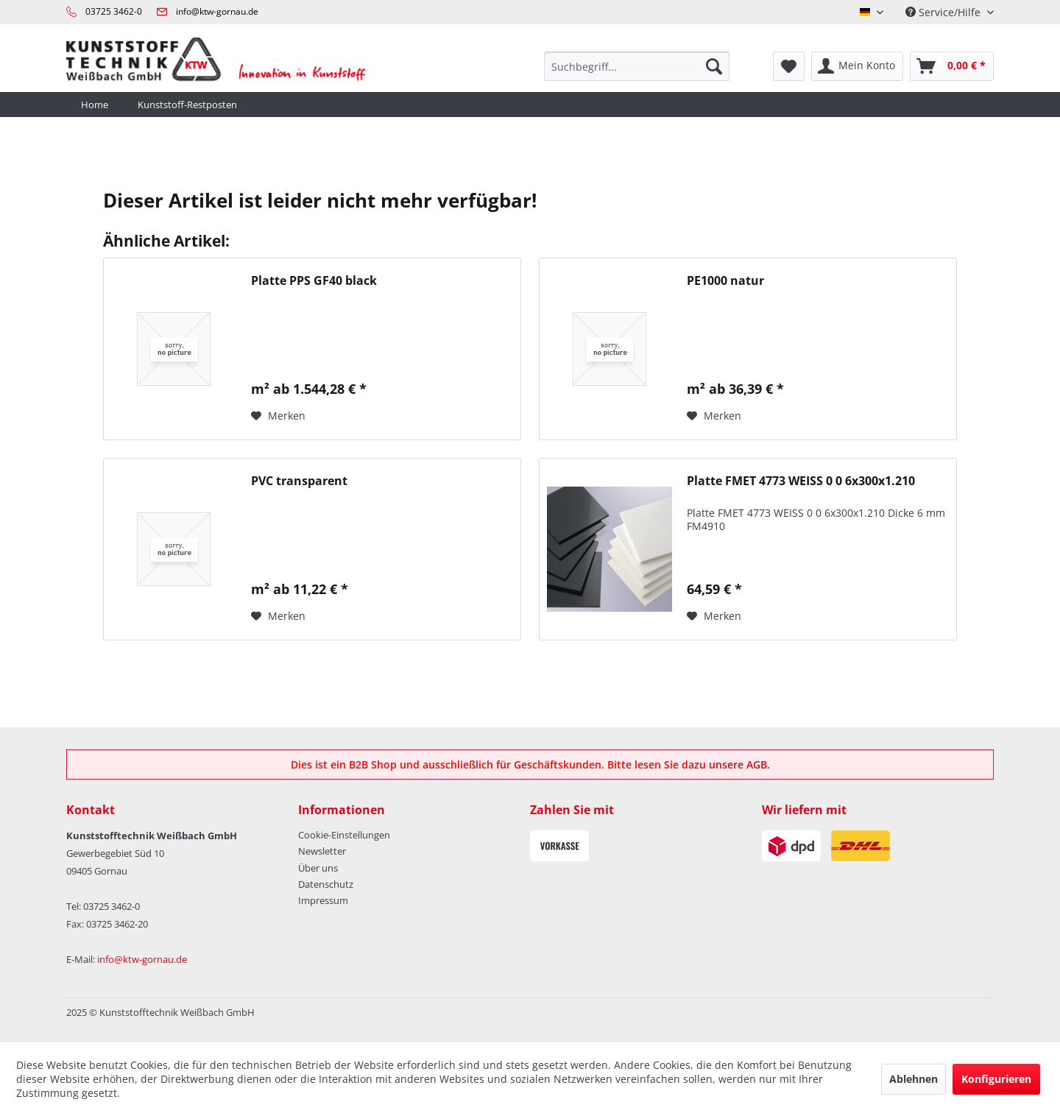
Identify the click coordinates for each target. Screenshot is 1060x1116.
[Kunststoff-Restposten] (187, 104)
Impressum (323, 900)
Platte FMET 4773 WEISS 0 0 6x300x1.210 (801, 481)
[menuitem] (636, 66)
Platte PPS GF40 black (314, 281)
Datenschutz (325, 884)
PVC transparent (299, 481)
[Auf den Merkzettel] (278, 416)
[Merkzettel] (789, 66)
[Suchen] (714, 66)
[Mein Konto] (857, 66)
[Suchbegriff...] (636, 66)
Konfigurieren (996, 1079)
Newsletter (322, 851)
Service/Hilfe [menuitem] (944, 12)
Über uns (318, 868)
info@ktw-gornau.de (217, 11)
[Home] (94, 104)
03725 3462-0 (113, 11)
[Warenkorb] (952, 66)
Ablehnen (913, 1079)
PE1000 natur (725, 281)
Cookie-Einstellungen (344, 834)
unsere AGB (738, 764)
